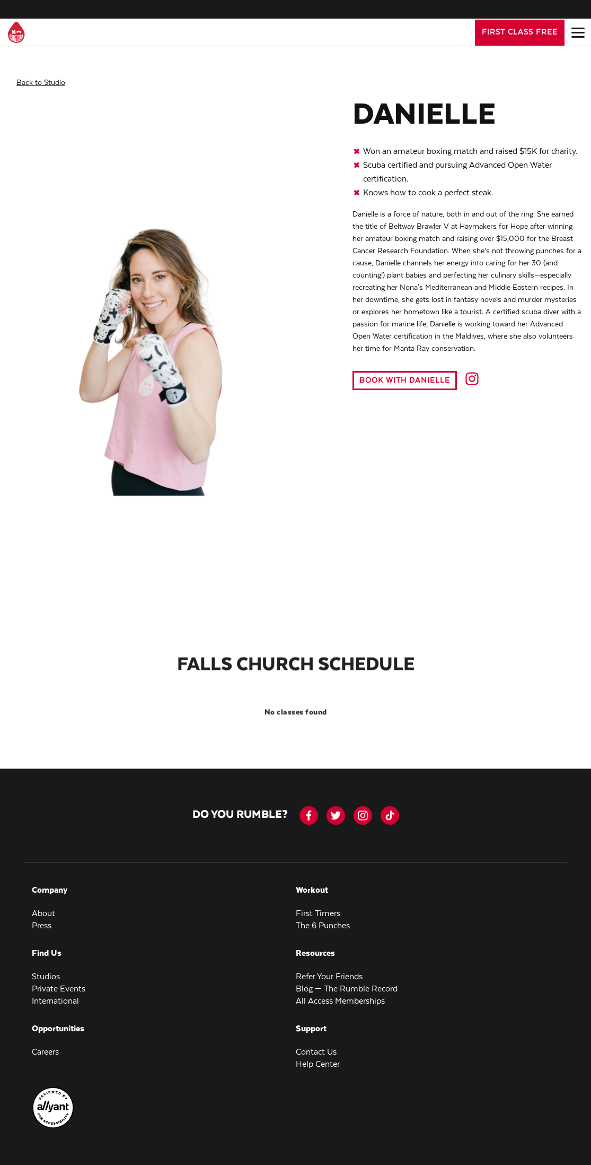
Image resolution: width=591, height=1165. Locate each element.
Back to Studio (40, 75)
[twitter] (336, 808)
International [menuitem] (55, 994)
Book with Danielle (404, 373)
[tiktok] (390, 808)
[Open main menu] (577, 32)
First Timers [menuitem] (318, 906)
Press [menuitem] (41, 918)
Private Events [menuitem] (58, 982)
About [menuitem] (43, 906)
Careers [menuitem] (45, 1045)
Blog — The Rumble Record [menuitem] (347, 982)
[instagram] (363, 808)
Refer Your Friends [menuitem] (329, 969)
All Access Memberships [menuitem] (340, 994)
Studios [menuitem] (46, 969)
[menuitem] (53, 1119)
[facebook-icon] (308, 808)
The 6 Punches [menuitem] (323, 918)
